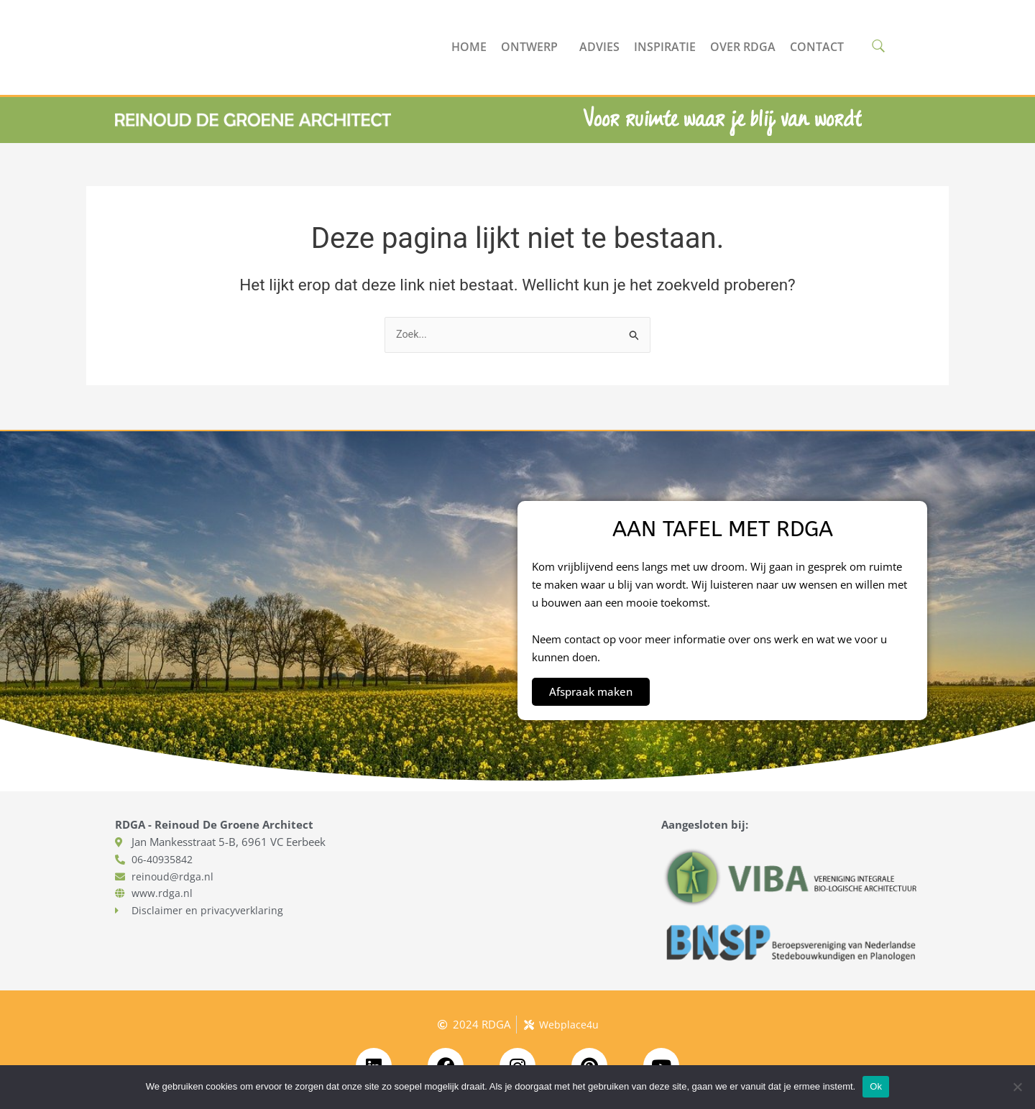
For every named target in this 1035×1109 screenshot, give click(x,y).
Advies (599, 47)
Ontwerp (533, 47)
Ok (876, 1086)
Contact (817, 47)
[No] (1017, 1087)
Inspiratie (665, 47)
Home (469, 47)
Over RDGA (743, 47)
